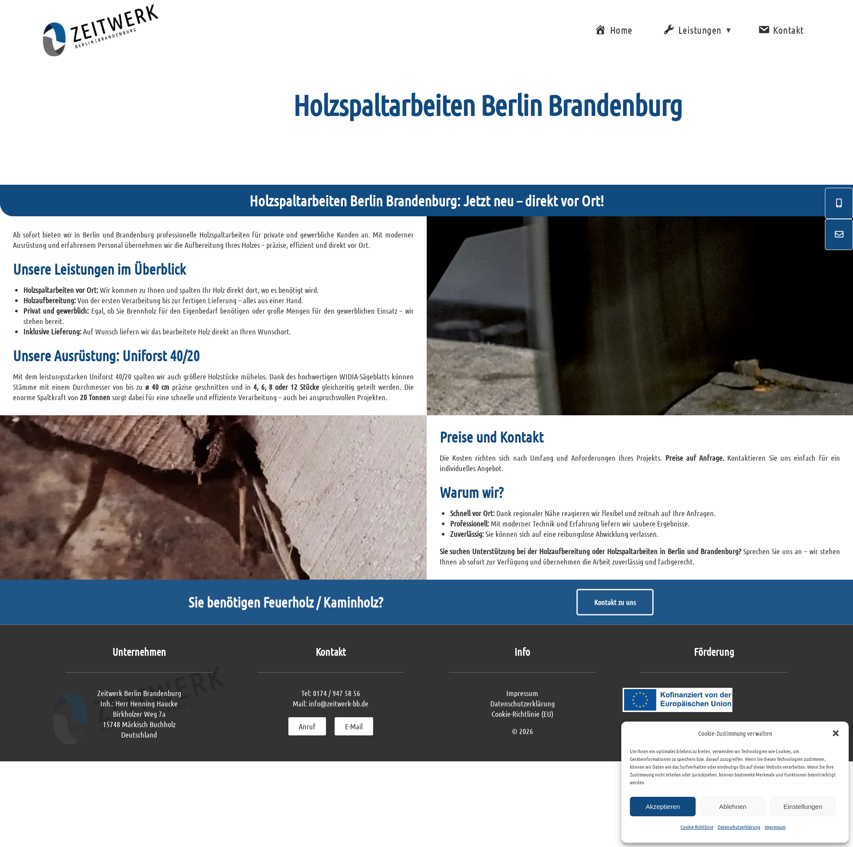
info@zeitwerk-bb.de (338, 727)
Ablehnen (732, 806)
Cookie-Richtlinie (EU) (522, 737)
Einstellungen (802, 806)
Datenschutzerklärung (739, 826)
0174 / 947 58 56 (336, 716)
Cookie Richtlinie (696, 826)
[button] (835, 733)
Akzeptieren (662, 806)
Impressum (775, 826)
